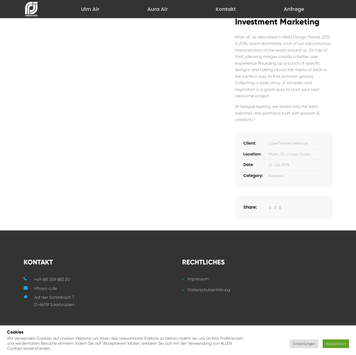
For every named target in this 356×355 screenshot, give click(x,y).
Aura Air (157, 9)
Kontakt (226, 9)
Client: (249, 143)
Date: (248, 164)
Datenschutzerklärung (209, 289)
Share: (250, 207)
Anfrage (294, 9)
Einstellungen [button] (304, 344)
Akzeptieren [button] (336, 344)
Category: (253, 175)
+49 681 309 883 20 (52, 279)
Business (275, 175)
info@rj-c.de (45, 288)
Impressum (198, 278)
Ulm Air (90, 9)
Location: (252, 154)
